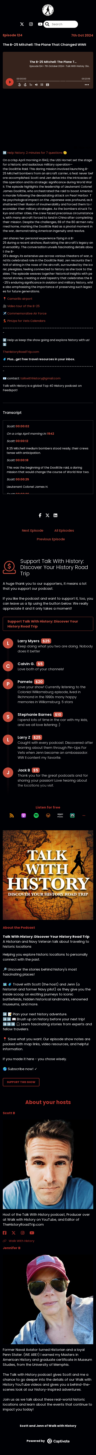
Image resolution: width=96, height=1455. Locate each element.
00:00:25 (22, 479)
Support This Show (21, 1082)
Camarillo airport (19, 299)
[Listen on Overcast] (48, 815)
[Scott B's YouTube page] (34, 1233)
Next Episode (32, 530)
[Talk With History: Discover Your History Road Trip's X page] (22, 24)
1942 (50, 434)
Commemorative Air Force (27, 313)
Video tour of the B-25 (23, 306)
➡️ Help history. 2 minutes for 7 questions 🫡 (35, 153)
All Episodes (64, 530)
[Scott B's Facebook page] (7, 1233)
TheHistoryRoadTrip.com (21, 352)
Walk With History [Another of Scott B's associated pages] (18, 1241)
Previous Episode (51, 539)
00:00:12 (22, 441)
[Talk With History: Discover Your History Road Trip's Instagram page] (29, 24)
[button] (83, 815)
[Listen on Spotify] (36, 815)
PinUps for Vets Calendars (26, 321)
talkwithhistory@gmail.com (40, 378)
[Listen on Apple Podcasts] (24, 815)
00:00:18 (22, 460)
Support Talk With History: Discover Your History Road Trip (42, 624)
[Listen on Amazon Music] (60, 815)
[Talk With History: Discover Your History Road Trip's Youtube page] (38, 24)
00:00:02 (22, 426)
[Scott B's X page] (16, 1233)
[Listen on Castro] (72, 815)
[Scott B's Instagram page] (25, 1233)
